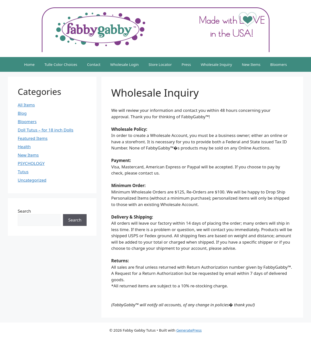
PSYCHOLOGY (31, 163)
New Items (251, 64)
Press (186, 64)
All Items (26, 105)
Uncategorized (32, 180)
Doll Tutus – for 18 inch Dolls (45, 130)
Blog (22, 113)
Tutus (23, 172)
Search (24, 211)
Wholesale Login (124, 64)
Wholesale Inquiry (216, 64)
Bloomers (278, 64)
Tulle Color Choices (61, 64)
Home (29, 64)
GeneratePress (189, 330)
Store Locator (160, 64)
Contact (93, 64)
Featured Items (32, 138)
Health (24, 146)
